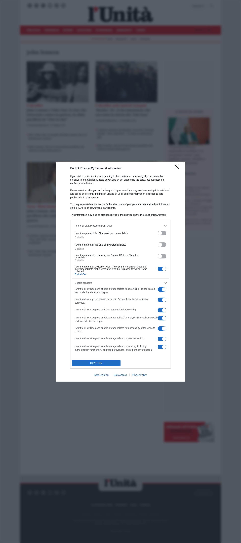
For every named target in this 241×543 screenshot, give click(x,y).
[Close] (178, 168)
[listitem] (120, 226)
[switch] (162, 233)
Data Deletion (101, 375)
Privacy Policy (139, 375)
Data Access (120, 375)
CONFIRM (96, 363)
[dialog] (120, 271)
